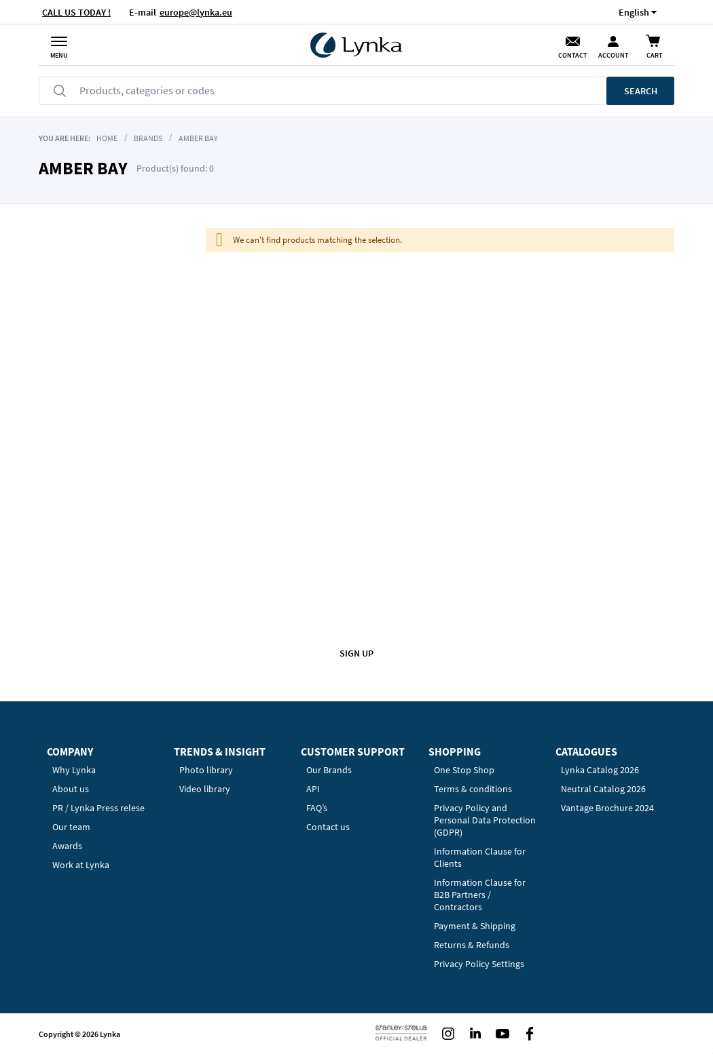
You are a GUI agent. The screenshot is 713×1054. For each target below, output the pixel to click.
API (313, 789)
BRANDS (148, 138)
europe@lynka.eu (196, 12)
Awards (67, 846)
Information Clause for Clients (480, 857)
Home (106, 138)
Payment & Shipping (474, 926)
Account (613, 55)
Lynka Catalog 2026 (600, 770)
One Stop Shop (464, 770)
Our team (71, 827)
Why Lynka (74, 770)
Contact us (328, 827)
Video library (204, 789)
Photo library (206, 770)
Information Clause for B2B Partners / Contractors (480, 894)
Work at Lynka (80, 865)
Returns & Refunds (471, 945)
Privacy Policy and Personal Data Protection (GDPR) (485, 820)
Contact (572, 55)
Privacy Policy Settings (479, 964)
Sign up (356, 653)
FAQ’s (316, 808)
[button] (633, 12)
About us (70, 789)
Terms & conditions (473, 789)
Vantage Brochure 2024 (607, 808)
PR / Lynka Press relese (98, 808)
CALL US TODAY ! (76, 12)
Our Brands (329, 770)
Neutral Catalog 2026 (603, 789)
